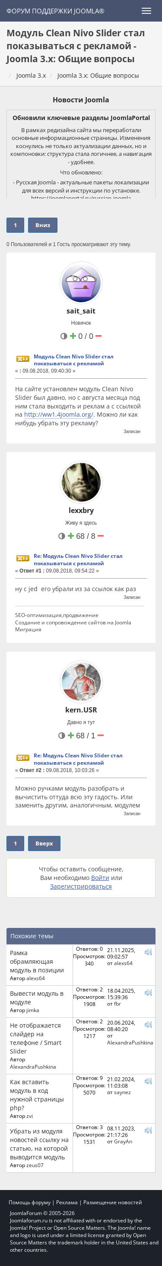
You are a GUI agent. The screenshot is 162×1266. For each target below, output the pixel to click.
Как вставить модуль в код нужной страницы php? (37, 1095)
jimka (32, 1009)
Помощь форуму (30, 1202)
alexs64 (35, 978)
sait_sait (81, 311)
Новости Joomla (81, 99)
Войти (100, 878)
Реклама (67, 1202)
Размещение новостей (112, 1202)
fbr (117, 1003)
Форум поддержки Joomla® (55, 10)
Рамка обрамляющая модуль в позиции (37, 961)
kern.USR (81, 710)
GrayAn (123, 1141)
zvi (29, 1115)
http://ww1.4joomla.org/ (58, 414)
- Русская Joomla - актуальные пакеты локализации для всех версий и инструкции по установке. (81, 186)
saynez (122, 1092)
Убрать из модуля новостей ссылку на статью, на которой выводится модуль (39, 1144)
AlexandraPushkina (33, 1066)
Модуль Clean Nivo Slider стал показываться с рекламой (74, 360)
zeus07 (35, 1165)
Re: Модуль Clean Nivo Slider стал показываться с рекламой (78, 560)
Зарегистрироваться (81, 886)
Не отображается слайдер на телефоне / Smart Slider (35, 1038)
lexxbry (81, 510)
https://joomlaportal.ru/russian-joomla (81, 198)
